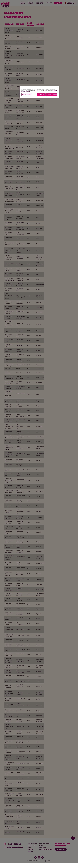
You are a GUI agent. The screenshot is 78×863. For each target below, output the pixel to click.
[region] (39, 92)
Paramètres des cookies (26, 94)
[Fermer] (57, 87)
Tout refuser (41, 94)
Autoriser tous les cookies (52, 94)
